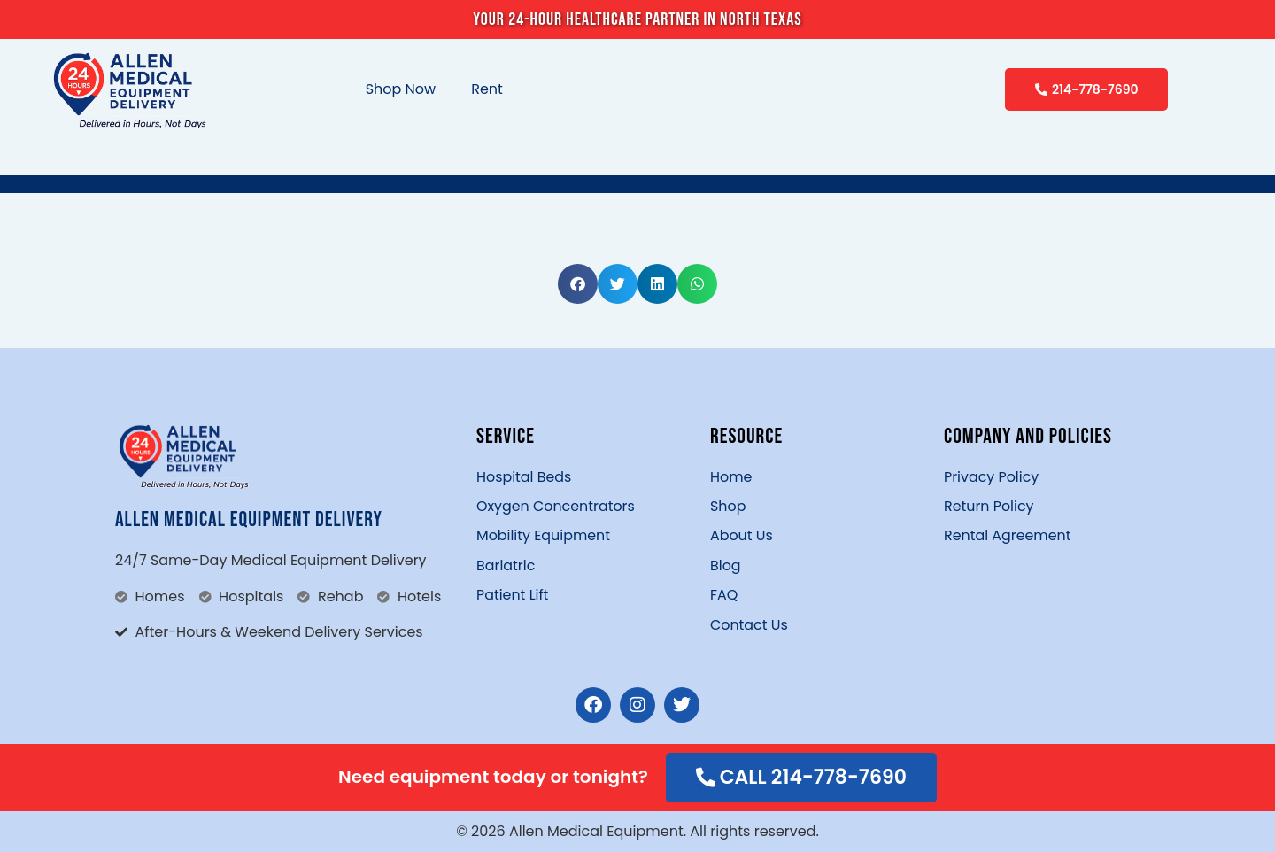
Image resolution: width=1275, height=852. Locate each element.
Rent (487, 89)
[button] (578, 284)
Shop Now (401, 89)
